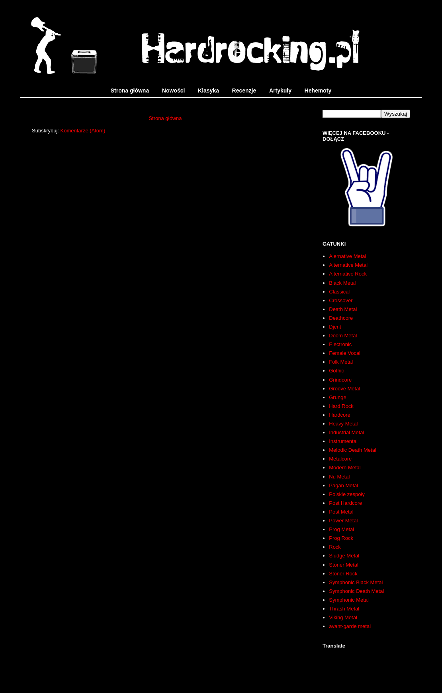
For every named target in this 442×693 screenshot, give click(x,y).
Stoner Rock (343, 574)
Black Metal (342, 283)
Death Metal (343, 309)
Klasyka (208, 90)
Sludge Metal (344, 556)
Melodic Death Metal (352, 450)
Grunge (337, 397)
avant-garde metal (350, 626)
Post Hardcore (345, 503)
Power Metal (343, 521)
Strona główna (130, 90)
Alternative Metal (348, 265)
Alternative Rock (348, 274)
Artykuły (280, 90)
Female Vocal (344, 353)
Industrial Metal (346, 432)
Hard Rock (341, 406)
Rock (335, 547)
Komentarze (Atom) (83, 131)
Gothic (336, 371)
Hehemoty (318, 90)
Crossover (340, 300)
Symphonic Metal (349, 600)
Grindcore (340, 380)
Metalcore (340, 459)
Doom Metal (343, 336)
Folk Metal (341, 362)
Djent (335, 327)
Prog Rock (341, 538)
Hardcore (339, 415)
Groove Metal (344, 389)
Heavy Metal (343, 424)
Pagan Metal (343, 485)
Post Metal (341, 512)
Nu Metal (339, 477)
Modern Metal (344, 468)
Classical (339, 292)
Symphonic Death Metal (356, 591)
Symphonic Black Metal (356, 582)
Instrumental (343, 441)
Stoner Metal (343, 565)
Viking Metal (343, 617)
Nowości (173, 90)
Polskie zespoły (347, 494)
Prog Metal (341, 529)
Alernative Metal (347, 256)
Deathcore (341, 318)
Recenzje (244, 90)
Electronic (340, 344)
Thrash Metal (344, 609)
